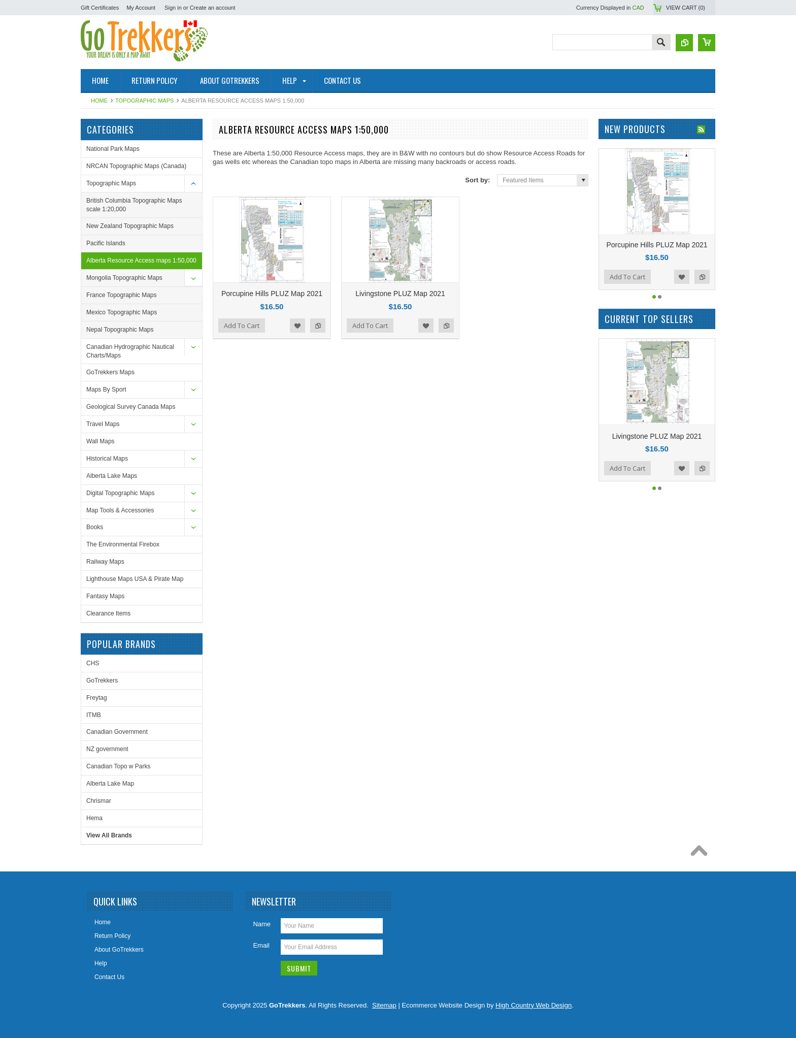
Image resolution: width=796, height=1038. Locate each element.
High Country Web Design (533, 1005)
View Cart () (685, 8)
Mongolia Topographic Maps (124, 277)
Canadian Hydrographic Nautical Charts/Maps (130, 351)
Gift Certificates (100, 8)
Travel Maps (103, 424)
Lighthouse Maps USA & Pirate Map (134, 578)
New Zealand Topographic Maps (130, 226)
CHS (92, 663)
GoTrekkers (102, 680)
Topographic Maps (144, 101)
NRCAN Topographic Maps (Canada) (136, 166)
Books (94, 527)
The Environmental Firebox (122, 544)
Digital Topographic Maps (120, 493)
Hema (94, 818)
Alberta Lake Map (110, 783)
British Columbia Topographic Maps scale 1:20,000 (134, 205)
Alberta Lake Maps (111, 475)
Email (261, 945)
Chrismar (98, 800)
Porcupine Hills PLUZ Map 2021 (271, 293)
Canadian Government (117, 731)
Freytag (96, 697)
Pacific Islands (105, 243)
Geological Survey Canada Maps (130, 406)
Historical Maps (107, 458)
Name (262, 924)
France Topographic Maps (121, 295)
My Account (140, 8)
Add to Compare (317, 325)
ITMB (93, 715)
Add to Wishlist (297, 325)
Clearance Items (108, 613)
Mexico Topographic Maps (121, 312)
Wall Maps (100, 441)
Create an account (213, 8)
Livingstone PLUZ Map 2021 (400, 293)
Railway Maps (105, 561)
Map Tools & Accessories (120, 510)
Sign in (173, 8)
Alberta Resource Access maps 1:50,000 (141, 260)
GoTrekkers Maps (110, 372)
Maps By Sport (106, 389)
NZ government (107, 749)
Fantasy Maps (105, 596)
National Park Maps (113, 148)
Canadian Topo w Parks (118, 766)
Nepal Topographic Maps (120, 329)
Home (99, 101)
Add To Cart (241, 325)
